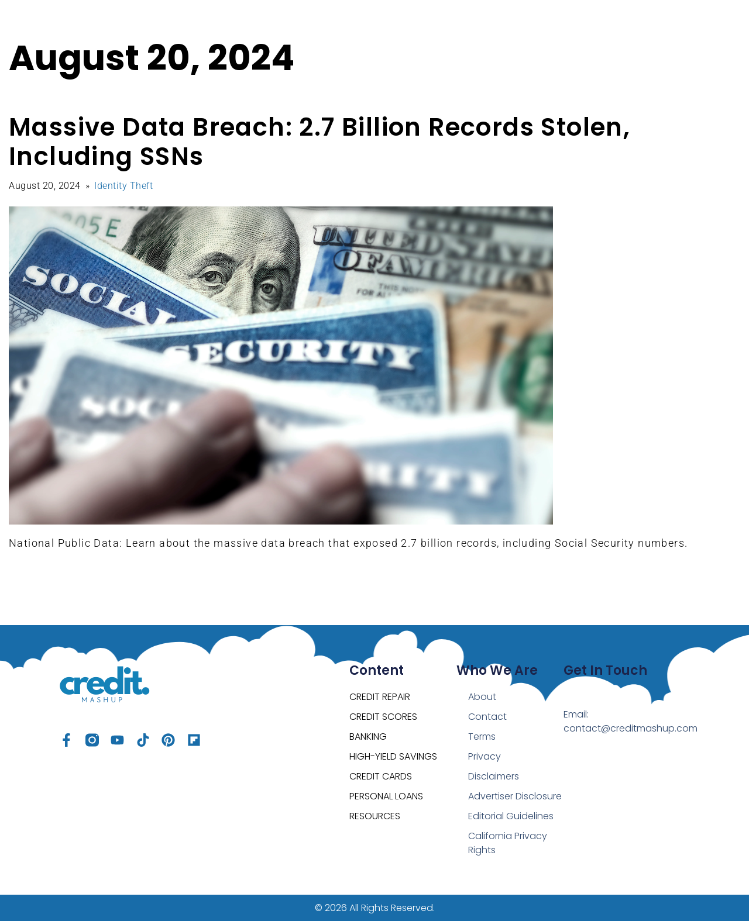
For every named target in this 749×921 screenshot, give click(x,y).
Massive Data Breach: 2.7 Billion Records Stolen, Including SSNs (319, 142)
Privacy (484, 756)
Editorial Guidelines (511, 816)
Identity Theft (123, 185)
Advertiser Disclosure (515, 796)
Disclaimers (493, 776)
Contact (487, 716)
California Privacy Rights (507, 843)
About (482, 696)
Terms (482, 736)
